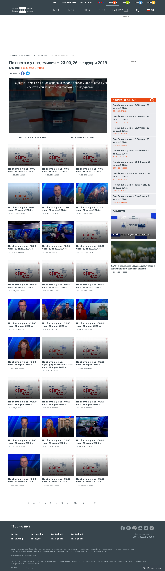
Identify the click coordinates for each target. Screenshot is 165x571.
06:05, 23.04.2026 (120, 272)
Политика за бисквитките (83, 561)
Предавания (24, 55)
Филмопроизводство (27, 549)
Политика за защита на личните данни (53, 561)
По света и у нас (40, 55)
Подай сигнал (107, 549)
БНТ (55, 2)
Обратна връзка (141, 561)
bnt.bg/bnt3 (77, 534)
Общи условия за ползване (22, 561)
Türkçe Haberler (30, 555)
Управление (84, 549)
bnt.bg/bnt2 (57, 539)
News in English (17, 555)
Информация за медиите (44, 551)
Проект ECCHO (33, 564)
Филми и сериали (59, 549)
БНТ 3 (87, 10)
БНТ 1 (56, 10)
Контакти (95, 549)
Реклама (126, 16)
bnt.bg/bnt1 (57, 534)
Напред (118, 549)
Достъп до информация (21, 551)
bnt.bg (14, 534)
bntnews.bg (17, 539)
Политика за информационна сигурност (114, 561)
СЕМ (13, 564)
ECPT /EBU (20, 564)
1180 (75, 503)
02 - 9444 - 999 (143, 537)
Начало (13, 55)
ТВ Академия (128, 549)
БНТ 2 (71, 10)
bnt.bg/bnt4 (77, 539)
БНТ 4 (102, 10)
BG (152, 10)
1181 (83, 503)
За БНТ (13, 549)
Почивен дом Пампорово (99, 551)
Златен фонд (44, 549)
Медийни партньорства (76, 551)
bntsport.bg (37, 534)
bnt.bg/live (36, 539)
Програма (72, 549)
